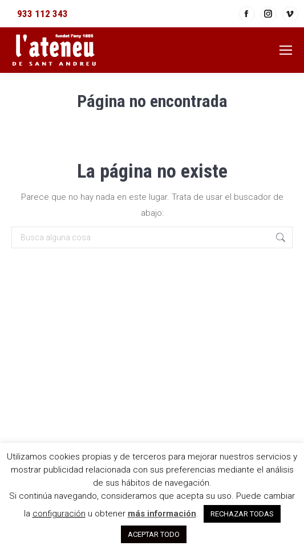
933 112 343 (42, 13)
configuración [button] (59, 513)
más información (162, 513)
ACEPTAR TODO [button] (154, 534)
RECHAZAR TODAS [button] (242, 514)
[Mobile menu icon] (286, 50)
